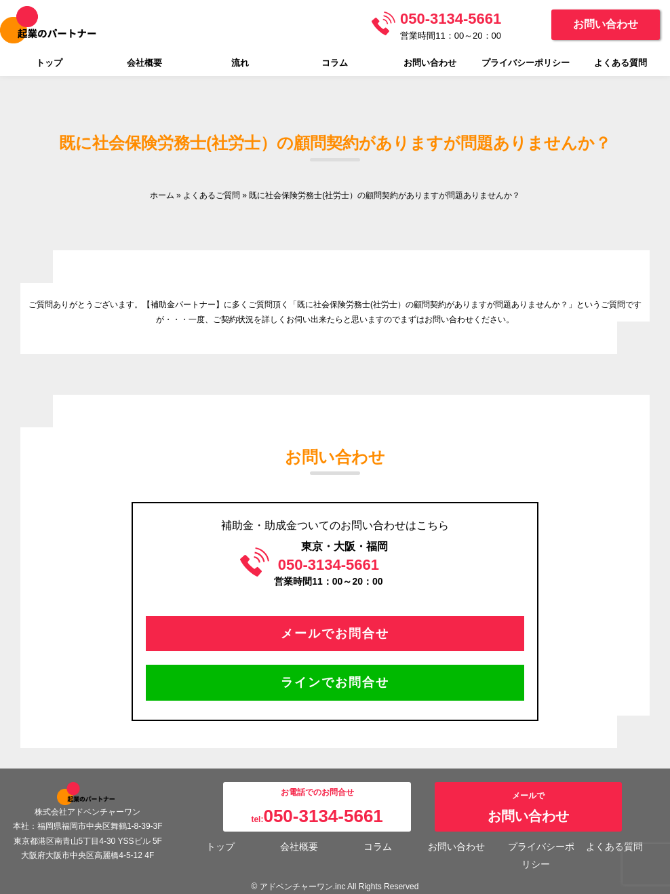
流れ (240, 63)
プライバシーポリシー (525, 63)
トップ (49, 63)
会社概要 (144, 63)
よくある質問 (620, 63)
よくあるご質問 (211, 195)
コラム (334, 63)
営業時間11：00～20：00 (450, 25)
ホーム (162, 195)
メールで (528, 807)
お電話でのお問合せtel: (316, 807)
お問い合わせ (605, 24)
